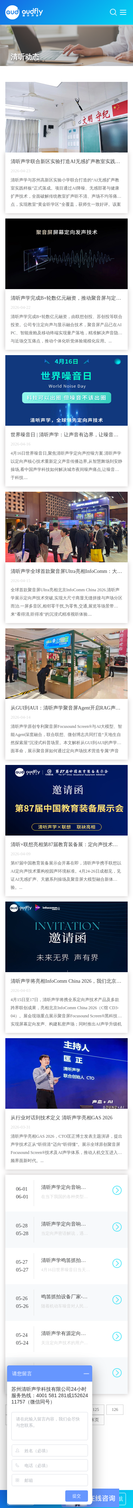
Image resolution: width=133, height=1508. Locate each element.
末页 (94, 1419)
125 (96, 1409)
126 (115, 1409)
